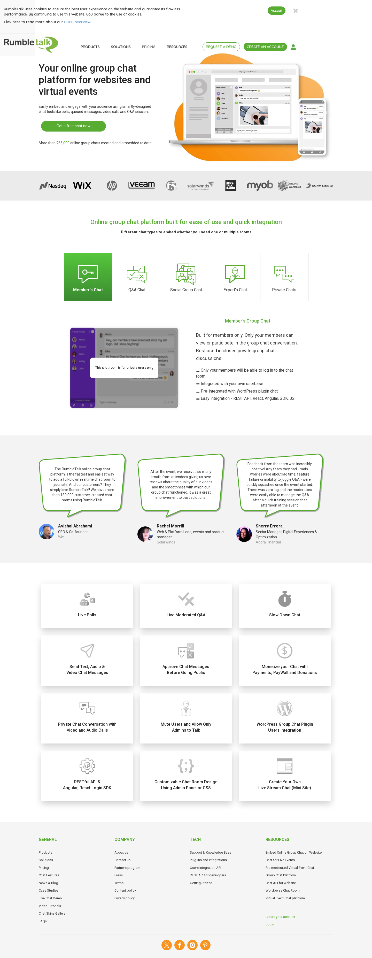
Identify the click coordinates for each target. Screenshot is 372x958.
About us (121, 852)
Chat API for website (281, 883)
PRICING (183, 46)
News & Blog (48, 883)
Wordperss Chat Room (283, 890)
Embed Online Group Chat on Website (294, 852)
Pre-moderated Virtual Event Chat (290, 868)
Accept (311, 10)
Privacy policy (124, 898)
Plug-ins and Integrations (208, 860)
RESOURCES (212, 46)
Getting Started (201, 883)
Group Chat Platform (281, 875)
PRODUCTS (125, 46)
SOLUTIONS (156, 46)
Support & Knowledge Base (210, 852)
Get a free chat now (73, 126)
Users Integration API (205, 868)
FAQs (43, 921)
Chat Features (49, 875)
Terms (118, 883)
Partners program (127, 868)
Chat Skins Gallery (52, 913)
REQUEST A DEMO (256, 46)
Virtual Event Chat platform (285, 898)
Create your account (280, 917)
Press (118, 875)
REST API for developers (208, 875)
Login (270, 924)
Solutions (46, 860)
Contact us (122, 860)
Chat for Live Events (280, 860)
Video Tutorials (50, 906)
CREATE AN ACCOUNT (300, 46)
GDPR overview (112, 22)
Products (45, 852)
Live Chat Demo (50, 898)
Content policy (125, 890)
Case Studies (48, 890)
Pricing (44, 868)
